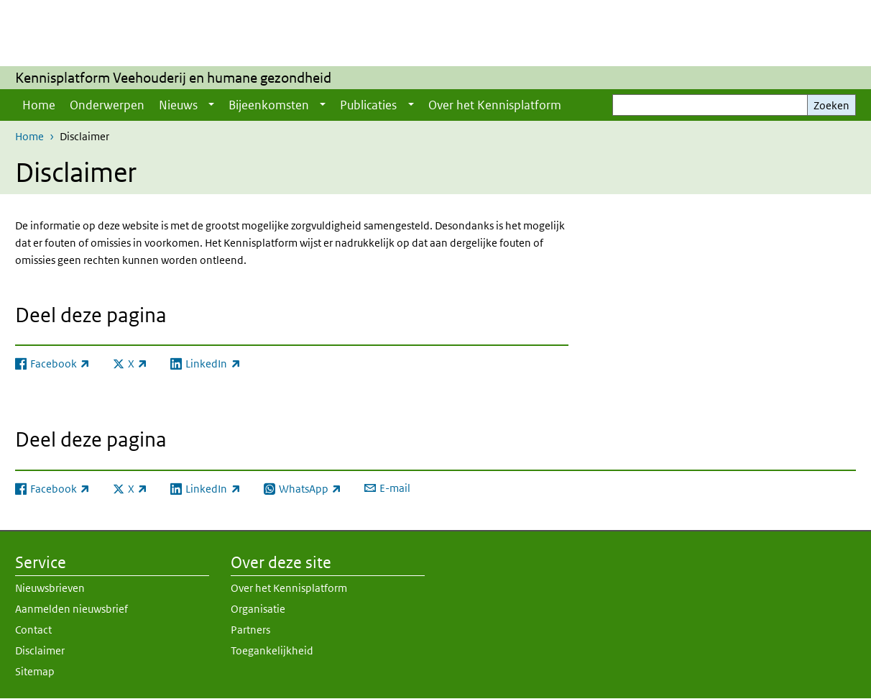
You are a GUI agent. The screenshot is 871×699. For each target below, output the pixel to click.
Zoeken (831, 105)
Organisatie (258, 609)
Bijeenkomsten (269, 105)
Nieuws (178, 105)
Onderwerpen (107, 105)
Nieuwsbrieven (50, 588)
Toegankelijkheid (272, 650)
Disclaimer (40, 650)
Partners (250, 629)
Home (38, 105)
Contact (33, 629)
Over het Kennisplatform (494, 105)
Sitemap (35, 671)
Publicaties (368, 105)
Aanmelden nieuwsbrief (71, 609)
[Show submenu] (211, 105)
